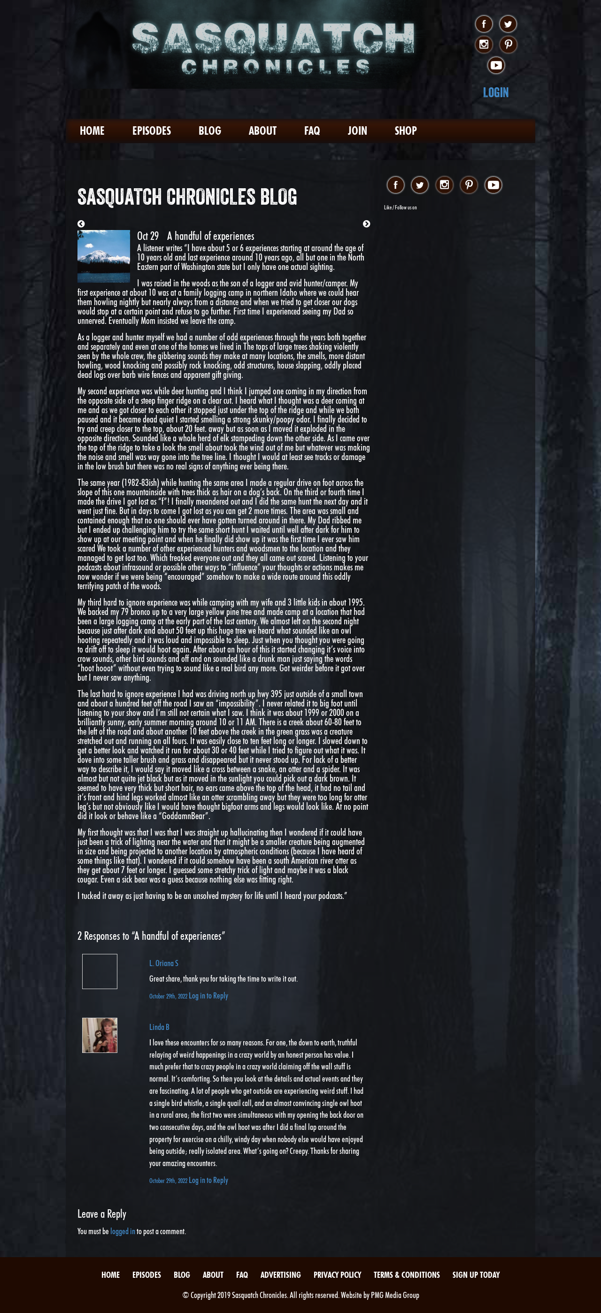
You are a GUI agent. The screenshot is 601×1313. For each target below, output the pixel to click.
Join (357, 131)
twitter (508, 24)
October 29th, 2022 (169, 996)
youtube (496, 65)
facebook (484, 24)
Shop (406, 131)
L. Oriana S (163, 963)
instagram (484, 45)
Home (92, 131)
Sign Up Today (476, 1275)
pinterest (508, 45)
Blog (210, 131)
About (263, 131)
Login (496, 92)
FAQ (312, 131)
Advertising (281, 1275)
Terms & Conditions (407, 1275)
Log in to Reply (208, 995)
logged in (122, 1231)
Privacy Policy (337, 1275)
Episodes (151, 131)
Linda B (159, 1027)
